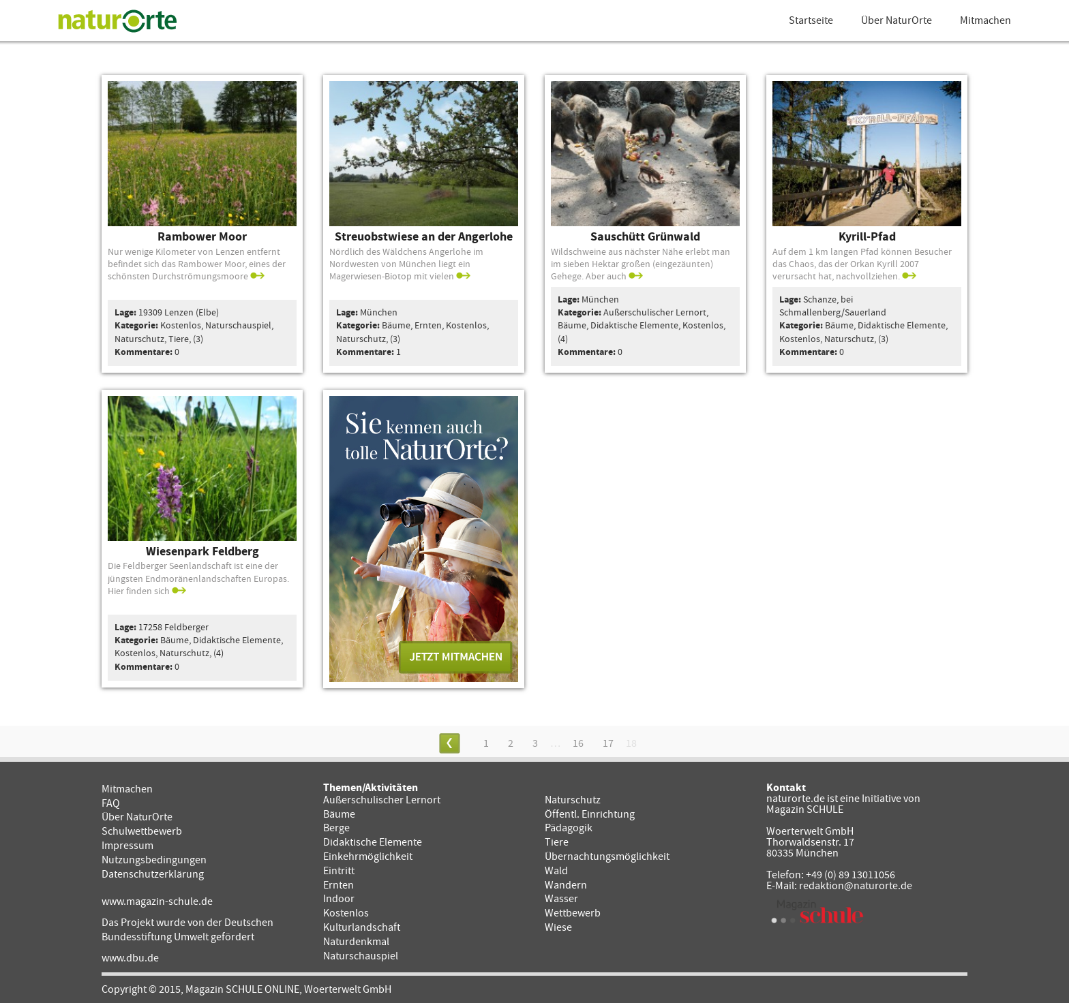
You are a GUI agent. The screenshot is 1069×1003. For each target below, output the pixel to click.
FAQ (111, 803)
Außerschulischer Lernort (381, 800)
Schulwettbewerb (142, 831)
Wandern (566, 885)
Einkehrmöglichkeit (367, 856)
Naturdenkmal (356, 941)
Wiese (558, 927)
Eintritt (339, 871)
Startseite (811, 20)
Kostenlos (346, 913)
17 (608, 743)
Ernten (338, 885)
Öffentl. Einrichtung (590, 814)
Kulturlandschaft (361, 927)
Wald (556, 871)
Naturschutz (573, 800)
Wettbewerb (573, 913)
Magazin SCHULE (804, 809)
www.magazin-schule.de (157, 901)
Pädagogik (568, 828)
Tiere (557, 842)
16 (578, 743)
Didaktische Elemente (372, 842)
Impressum (127, 845)
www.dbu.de (130, 958)
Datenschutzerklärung (153, 874)
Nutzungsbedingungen (154, 860)
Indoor (339, 899)
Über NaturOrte (896, 20)
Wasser (561, 899)
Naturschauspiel (360, 956)
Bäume (339, 814)
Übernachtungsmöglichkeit (607, 856)
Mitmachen (985, 20)
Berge (336, 828)
